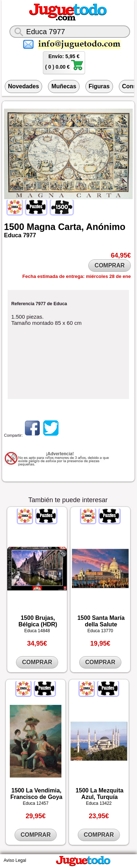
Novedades (23, 86)
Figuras (99, 86)
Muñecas (63, 86)
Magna (41, 227)
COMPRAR (109, 265)
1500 (14, 227)
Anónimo (105, 227)
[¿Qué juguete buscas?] (69, 31)
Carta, (71, 227)
